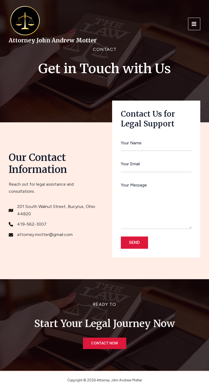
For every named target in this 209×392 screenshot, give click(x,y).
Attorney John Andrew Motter (53, 40)
